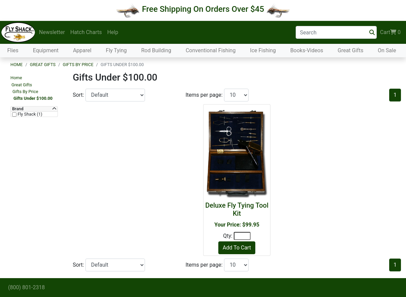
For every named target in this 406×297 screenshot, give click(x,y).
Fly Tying (116, 50)
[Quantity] (242, 236)
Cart (390, 32)
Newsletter (52, 32)
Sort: (79, 95)
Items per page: (204, 95)
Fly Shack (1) (29, 114)
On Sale (387, 50)
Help (112, 32)
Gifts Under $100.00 (32, 98)
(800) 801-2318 (26, 287)
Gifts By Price (78, 64)
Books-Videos (306, 50)
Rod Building (156, 50)
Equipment (46, 50)
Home (16, 64)
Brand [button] (18, 109)
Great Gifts (350, 50)
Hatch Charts (86, 32)
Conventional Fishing (211, 50)
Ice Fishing (263, 50)
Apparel (82, 50)
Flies (12, 50)
